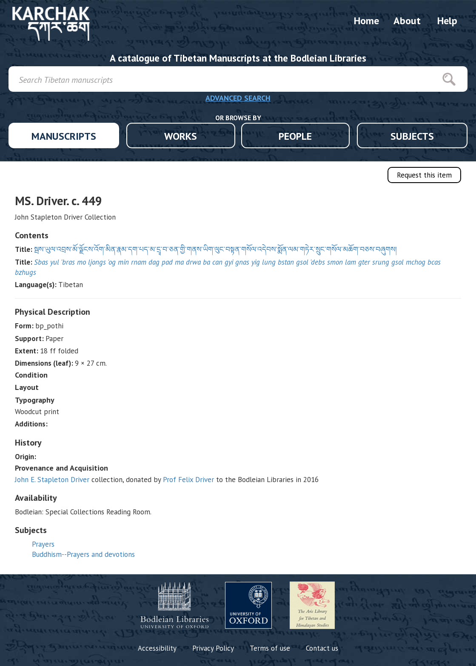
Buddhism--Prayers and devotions (83, 554)
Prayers (43, 544)
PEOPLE (295, 136)
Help (447, 20)
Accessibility (157, 648)
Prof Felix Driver (188, 479)
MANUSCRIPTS (63, 136)
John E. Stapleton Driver (52, 479)
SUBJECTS (412, 136)
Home (366, 20)
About (407, 20)
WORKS (180, 136)
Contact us (322, 648)
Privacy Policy (213, 648)
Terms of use (270, 648)
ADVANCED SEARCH (238, 98)
